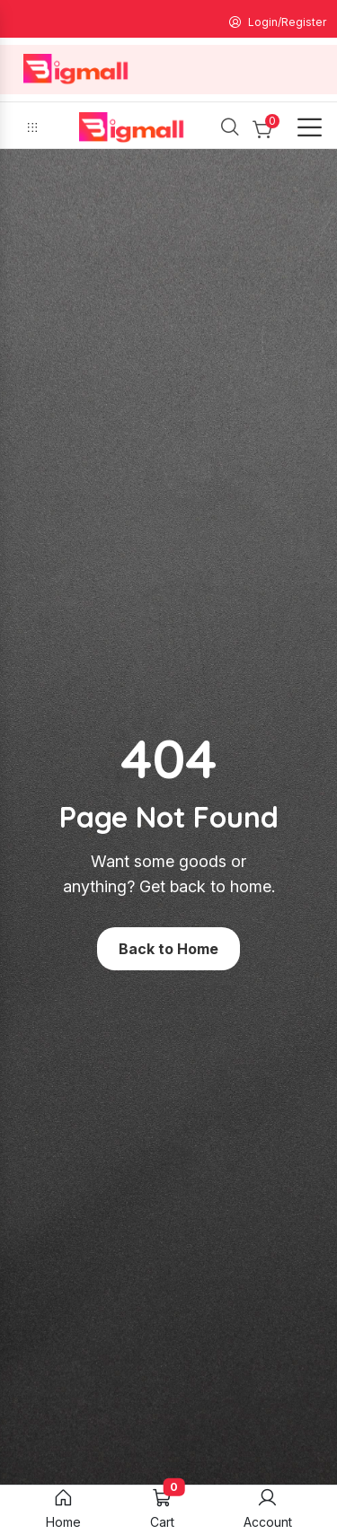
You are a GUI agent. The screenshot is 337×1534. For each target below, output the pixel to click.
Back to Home (168, 949)
